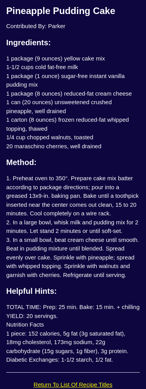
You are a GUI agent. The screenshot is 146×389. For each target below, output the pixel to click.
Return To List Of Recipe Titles (72, 384)
